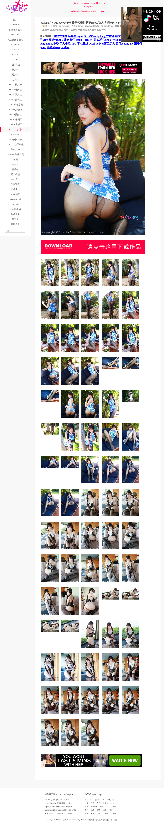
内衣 (112, 803)
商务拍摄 (110, 800)
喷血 (52, 30)
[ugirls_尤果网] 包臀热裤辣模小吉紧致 (58, 807)
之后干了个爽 (99, 800)
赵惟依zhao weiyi (107, 39)
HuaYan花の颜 (92, 26)
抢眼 (85, 30)
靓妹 (94, 30)
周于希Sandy (91, 36)
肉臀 (75, 30)
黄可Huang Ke (124, 43)
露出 (47, 30)
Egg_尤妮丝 (107, 36)
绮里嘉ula (76, 39)
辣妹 (117, 26)
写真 (98, 810)
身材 (111, 810)
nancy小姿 (52, 43)
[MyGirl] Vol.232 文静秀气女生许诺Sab (58, 814)
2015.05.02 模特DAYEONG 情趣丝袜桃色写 (60, 810)
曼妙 (98, 814)
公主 (108, 807)
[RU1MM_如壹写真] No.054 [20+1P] (57, 800)
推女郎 (91, 820)
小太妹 (113, 814)
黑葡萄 (105, 814)
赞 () (46, 26)
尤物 (56, 30)
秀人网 (65, 820)
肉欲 (66, 30)
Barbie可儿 (89, 39)
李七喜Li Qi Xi (86, 43)
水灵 (89, 30)
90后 (104, 810)
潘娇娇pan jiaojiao (58, 47)
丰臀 (80, 30)
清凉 (61, 30)
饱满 (92, 810)
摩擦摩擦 (94, 807)
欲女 (86, 814)
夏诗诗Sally (56, 39)
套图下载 (88, 800)
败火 (114, 807)
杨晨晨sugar (75, 36)
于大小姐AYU (67, 43)
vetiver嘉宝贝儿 (105, 43)
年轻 (98, 803)
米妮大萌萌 (60, 36)
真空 (86, 810)
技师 (86, 807)
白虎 (92, 803)
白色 (71, 30)
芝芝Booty (101, 30)
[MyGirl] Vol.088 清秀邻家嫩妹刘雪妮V (58, 803)
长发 (86, 803)
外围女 (105, 803)
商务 (102, 807)
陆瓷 (66, 39)
